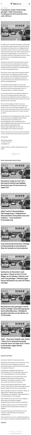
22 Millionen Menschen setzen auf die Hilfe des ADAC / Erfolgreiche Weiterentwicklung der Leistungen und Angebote (14, 406)
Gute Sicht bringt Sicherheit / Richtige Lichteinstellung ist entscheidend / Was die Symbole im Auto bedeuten (15, 246)
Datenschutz (18, 431)
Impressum (11, 431)
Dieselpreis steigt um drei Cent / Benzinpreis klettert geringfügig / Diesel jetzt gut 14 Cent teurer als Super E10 (13, 184)
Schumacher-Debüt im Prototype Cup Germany (12, 360)
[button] (1, 4)
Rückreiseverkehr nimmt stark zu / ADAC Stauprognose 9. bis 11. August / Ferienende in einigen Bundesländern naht (15, 418)
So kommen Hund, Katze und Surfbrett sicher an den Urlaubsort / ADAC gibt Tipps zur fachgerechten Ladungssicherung (14, 412)
